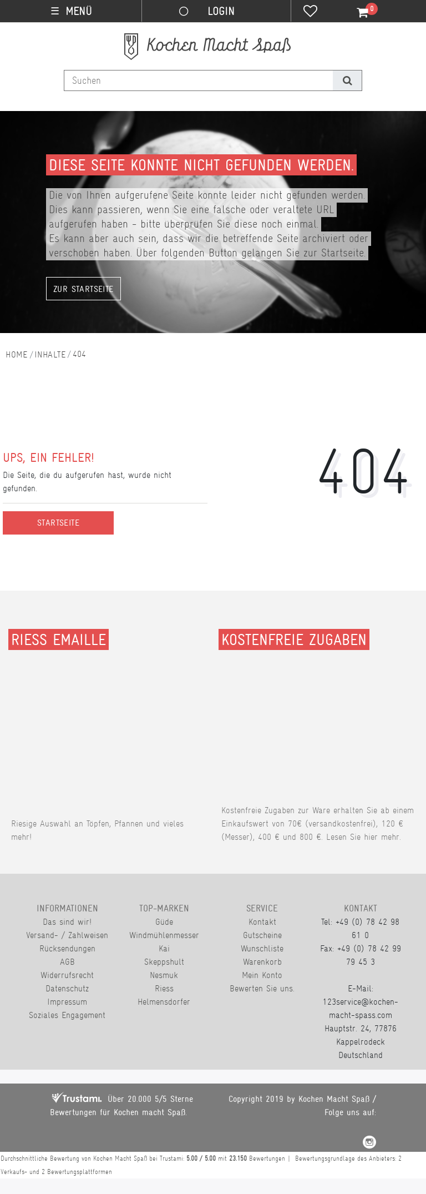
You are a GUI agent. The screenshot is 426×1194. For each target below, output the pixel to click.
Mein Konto (262, 975)
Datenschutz (67, 988)
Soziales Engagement (67, 1015)
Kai (164, 948)
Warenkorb (262, 961)
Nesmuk (164, 975)
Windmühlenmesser (164, 935)
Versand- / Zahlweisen (67, 935)
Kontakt (262, 921)
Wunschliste (262, 948)
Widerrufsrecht (67, 975)
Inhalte (49, 354)
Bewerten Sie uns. (262, 988)
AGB (67, 961)
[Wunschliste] (310, 12)
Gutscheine (262, 935)
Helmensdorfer (164, 1001)
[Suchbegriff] (198, 80)
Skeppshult (164, 961)
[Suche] (347, 80)
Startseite (58, 523)
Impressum (67, 1001)
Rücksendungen (67, 948)
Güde (164, 921)
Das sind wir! (67, 921)
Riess (164, 988)
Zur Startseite (83, 289)
